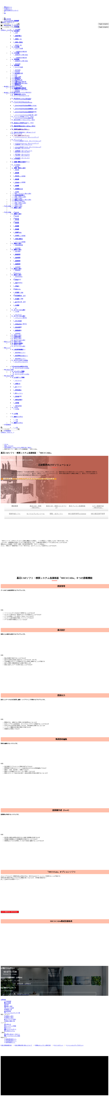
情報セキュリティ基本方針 (43, 1045)
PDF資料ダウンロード (11, 10)
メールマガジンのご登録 (12, 1036)
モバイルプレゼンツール (36, 514)
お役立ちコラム (9, 1031)
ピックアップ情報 (10, 1026)
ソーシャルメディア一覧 (12, 1012)
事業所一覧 (8, 1009)
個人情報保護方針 (6, 1045)
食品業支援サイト (10, 1040)
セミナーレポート (10, 1029)
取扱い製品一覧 (9, 1021)
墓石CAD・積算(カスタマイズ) (56, 507)
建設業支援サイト (10, 1039)
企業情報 (3, 999)
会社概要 (7, 1003)
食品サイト (8, 7)
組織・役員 (8, 1006)
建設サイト (8, 9)
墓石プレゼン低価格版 (77, 506)
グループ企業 (9, 1008)
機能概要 (14, 506)
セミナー (7, 1027)
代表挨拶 (7, 1001)
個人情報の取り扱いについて (23, 1045)
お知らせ (7, 1024)
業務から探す (9, 1017)
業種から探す (9, 1016)
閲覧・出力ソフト (56, 514)
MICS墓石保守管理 (98, 514)
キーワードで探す (10, 1019)
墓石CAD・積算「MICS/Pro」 (35, 507)
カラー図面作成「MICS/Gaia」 (98, 507)
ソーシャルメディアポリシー (74, 1045)
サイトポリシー (58, 1045)
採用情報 (7, 1011)
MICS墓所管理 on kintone (77, 514)
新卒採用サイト (9, 1042)
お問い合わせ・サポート (12, 1034)
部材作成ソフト (15, 514)
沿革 (6, 1004)
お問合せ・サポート (7, 432)
